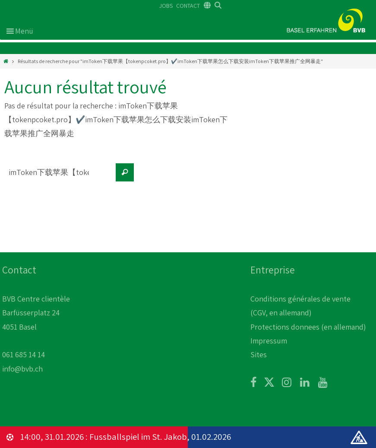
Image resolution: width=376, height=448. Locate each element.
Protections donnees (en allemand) (308, 327)
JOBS (166, 6)
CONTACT (188, 6)
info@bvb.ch (22, 369)
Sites (258, 354)
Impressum (268, 341)
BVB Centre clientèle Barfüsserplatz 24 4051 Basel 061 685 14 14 (36, 327)
